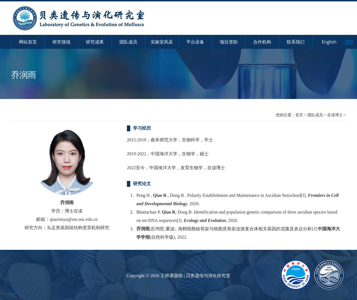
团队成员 (128, 42)
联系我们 (296, 42)
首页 (299, 114)
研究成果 (95, 42)
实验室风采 (162, 42)
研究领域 (61, 42)
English (329, 42)
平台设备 (195, 42)
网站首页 (28, 42)
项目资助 (229, 42)
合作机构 (262, 42)
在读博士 (335, 114)
